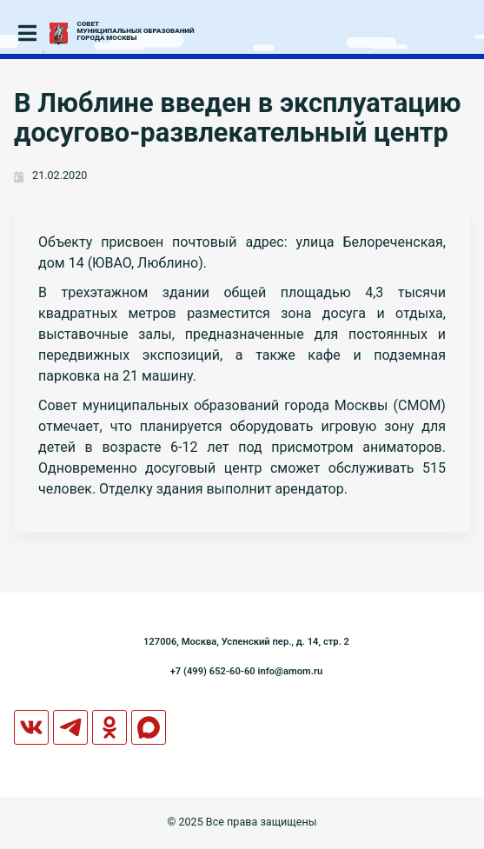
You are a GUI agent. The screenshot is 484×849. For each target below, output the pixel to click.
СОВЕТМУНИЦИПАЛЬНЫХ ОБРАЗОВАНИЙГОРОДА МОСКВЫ (136, 31)
